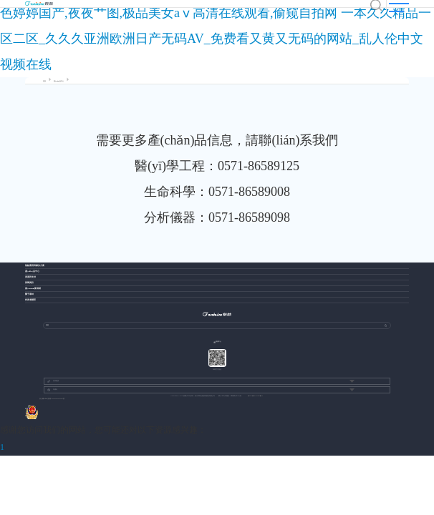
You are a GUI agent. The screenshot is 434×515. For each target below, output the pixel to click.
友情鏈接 (53, 381)
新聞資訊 (29, 283)
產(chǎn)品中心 (59, 81)
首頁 (44, 81)
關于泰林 (29, 294)
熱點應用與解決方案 (34, 266)
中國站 (52, 389)
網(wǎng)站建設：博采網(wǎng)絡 (229, 396)
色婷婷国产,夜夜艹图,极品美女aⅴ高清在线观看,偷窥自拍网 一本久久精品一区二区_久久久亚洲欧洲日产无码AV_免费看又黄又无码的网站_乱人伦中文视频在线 (215, 39)
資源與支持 (30, 277)
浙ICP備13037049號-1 (255, 396)
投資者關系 (30, 300)
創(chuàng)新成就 (33, 289)
